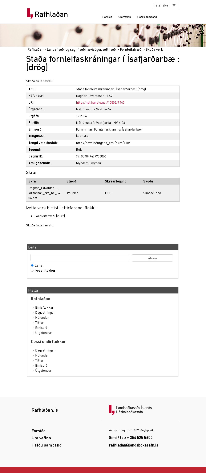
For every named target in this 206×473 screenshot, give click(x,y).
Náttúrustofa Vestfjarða (93, 109)
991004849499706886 (91, 156)
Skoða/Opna (152, 192)
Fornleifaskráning (107, 129)
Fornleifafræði (131, 49)
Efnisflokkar (44, 307)
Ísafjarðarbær (132, 129)
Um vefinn (124, 16)
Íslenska (161, 5)
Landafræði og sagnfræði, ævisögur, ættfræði (82, 49)
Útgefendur (43, 332)
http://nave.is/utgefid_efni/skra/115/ (103, 142)
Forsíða (107, 16)
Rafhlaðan (51, 14)
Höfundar (42, 317)
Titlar (39, 322)
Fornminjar (84, 129)
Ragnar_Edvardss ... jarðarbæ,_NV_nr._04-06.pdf (44, 192)
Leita (38, 265)
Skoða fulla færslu (39, 81)
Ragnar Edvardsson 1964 (94, 95)
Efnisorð (41, 327)
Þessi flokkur (44, 270)
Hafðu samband (147, 16)
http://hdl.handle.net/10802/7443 (100, 102)
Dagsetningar (45, 312)
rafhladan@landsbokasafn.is (133, 445)
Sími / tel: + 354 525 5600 (131, 437)
